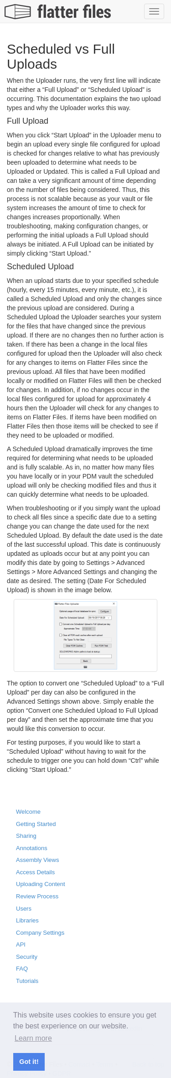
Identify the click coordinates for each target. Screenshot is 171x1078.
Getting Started (36, 824)
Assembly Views (37, 859)
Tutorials (27, 980)
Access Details (35, 872)
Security (26, 956)
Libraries (27, 920)
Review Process (37, 896)
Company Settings (40, 932)
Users (23, 908)
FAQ (22, 968)
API (21, 944)
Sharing (26, 835)
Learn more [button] (33, 1038)
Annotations (31, 848)
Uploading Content (40, 884)
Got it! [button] (28, 1061)
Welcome (28, 811)
